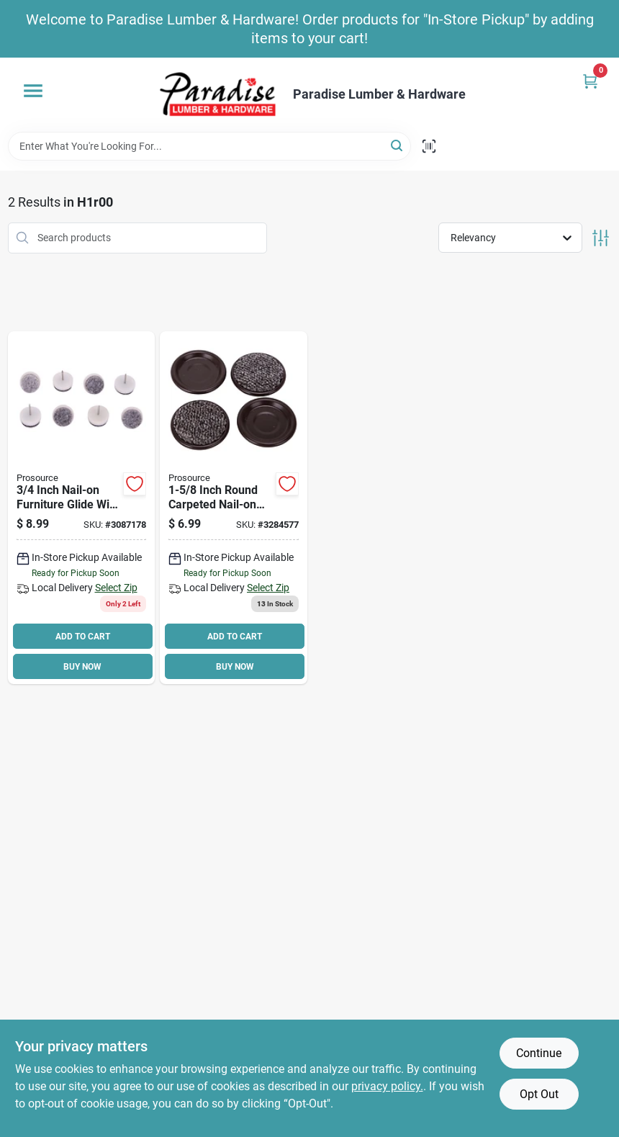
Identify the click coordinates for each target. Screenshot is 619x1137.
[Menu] (33, 90)
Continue (538, 1053)
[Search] (397, 145)
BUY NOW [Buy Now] (82, 667)
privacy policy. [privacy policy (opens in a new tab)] (387, 1086)
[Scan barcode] (429, 146)
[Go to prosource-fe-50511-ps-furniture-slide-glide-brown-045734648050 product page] (233, 508)
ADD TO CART (82, 637)
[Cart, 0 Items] (590, 81)
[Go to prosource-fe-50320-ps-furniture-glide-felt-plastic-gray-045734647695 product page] (81, 508)
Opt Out (539, 1094)
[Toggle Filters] (600, 238)
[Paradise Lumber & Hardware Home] (218, 95)
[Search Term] (209, 146)
